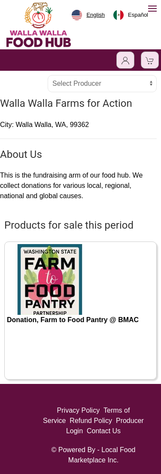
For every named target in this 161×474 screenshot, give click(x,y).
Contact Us (104, 431)
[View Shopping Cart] (150, 60)
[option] (130, 15)
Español (130, 15)
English (88, 15)
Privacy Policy (78, 410)
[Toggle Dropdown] (125, 60)
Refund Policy (91, 420)
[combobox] (88, 15)
